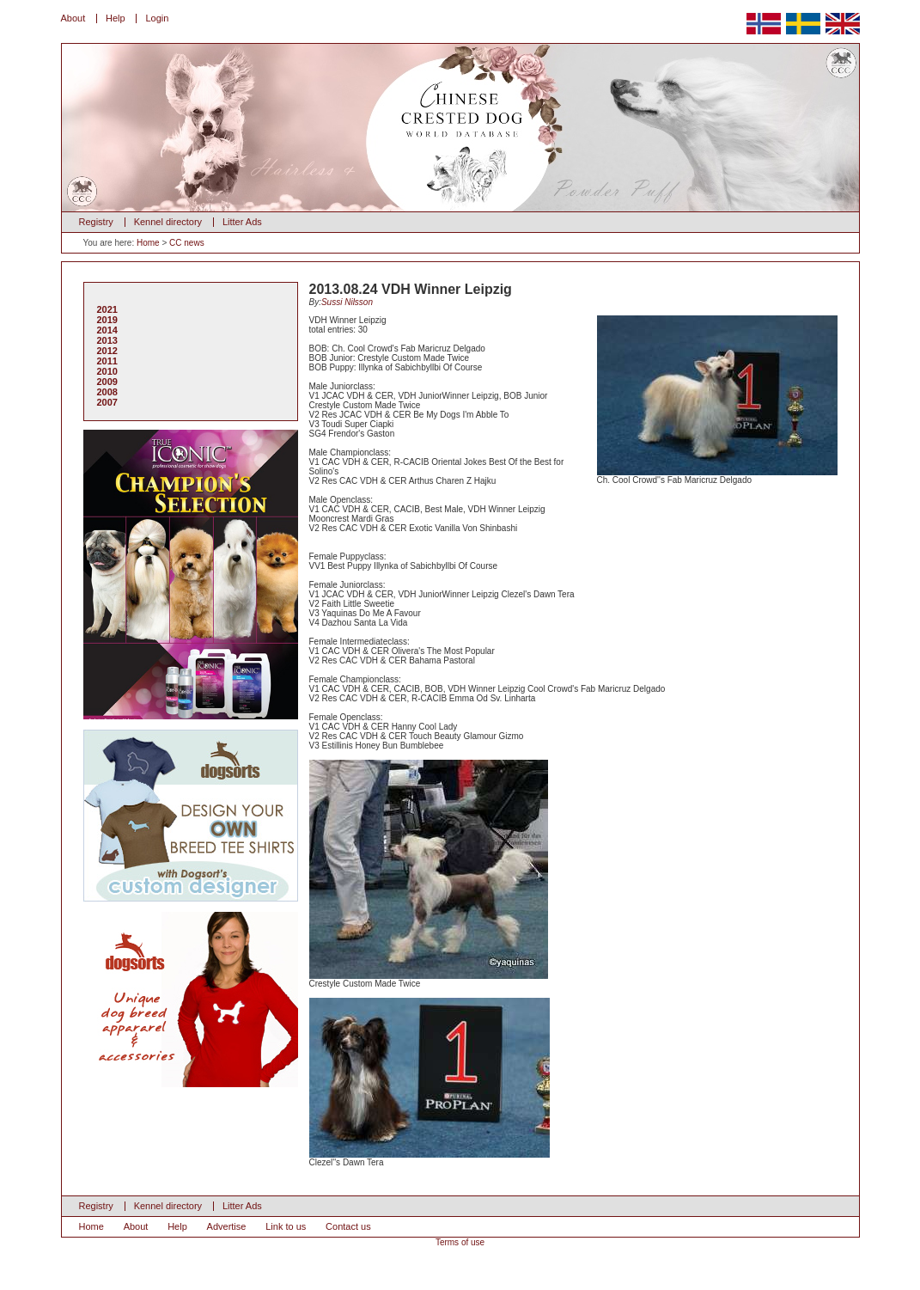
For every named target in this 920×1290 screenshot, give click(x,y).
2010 (107, 371)
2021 (107, 309)
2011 (107, 361)
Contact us (348, 1226)
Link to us (285, 1226)
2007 (107, 402)
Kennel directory (168, 222)
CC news (186, 243)
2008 (107, 392)
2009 (107, 381)
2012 (107, 350)
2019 (107, 320)
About (73, 18)
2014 (107, 330)
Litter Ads (242, 222)
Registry (96, 222)
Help (115, 18)
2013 (107, 340)
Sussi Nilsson (347, 302)
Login (156, 18)
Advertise (227, 1226)
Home (148, 243)
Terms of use (460, 1242)
